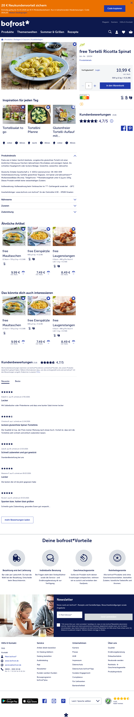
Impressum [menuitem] (77, 659)
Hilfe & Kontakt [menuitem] (126, 22)
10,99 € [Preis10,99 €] (123, 70)
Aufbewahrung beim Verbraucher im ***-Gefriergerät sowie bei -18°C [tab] (37, 186)
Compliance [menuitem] (77, 676)
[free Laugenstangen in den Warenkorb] (72, 273)
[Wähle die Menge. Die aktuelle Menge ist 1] (88, 85)
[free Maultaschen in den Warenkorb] (22, 273)
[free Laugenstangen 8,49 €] (64, 256)
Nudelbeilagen (37, 39)
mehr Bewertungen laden (17, 522)
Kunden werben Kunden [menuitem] (47, 672)
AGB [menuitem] (74, 655)
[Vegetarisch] (131, 98)
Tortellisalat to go (13, 130)
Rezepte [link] (73, 32)
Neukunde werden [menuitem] (115, 659)
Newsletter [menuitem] (41, 668)
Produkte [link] (7, 32)
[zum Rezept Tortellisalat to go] (14, 114)
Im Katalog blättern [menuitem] (45, 651)
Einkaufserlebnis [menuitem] (114, 655)
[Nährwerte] (85, 97)
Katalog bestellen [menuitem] (44, 655)
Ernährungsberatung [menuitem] (116, 651)
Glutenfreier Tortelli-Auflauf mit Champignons (63, 132)
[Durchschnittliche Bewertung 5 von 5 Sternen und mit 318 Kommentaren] (111, 121)
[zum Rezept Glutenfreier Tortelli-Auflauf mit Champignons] (64, 114)
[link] (21, 24)
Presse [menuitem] (75, 651)
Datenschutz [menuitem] (77, 664)
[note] (14, 143)
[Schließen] (132, 2)
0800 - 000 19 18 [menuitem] (10, 668)
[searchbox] (83, 32)
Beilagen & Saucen (21, 39)
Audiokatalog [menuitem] (42, 659)
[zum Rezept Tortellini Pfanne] (39, 114)
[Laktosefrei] (122, 98)
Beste (17, 383)
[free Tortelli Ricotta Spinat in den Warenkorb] (115, 85)
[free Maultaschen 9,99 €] (14, 256)
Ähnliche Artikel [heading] (13, 223)
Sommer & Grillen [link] (52, 32)
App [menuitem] (38, 664)
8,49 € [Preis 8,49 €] (63, 273)
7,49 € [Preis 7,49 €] (39, 273)
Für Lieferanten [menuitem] (78, 680)
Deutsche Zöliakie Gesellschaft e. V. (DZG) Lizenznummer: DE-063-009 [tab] (31, 172)
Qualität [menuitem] (111, 647)
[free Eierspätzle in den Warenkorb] (47, 273)
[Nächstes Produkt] (73, 229)
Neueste (5, 383)
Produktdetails (85, 60)
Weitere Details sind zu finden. (94, 630)
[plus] (95, 85)
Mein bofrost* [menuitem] (9, 655)
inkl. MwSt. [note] (14, 276)
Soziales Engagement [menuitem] (81, 672)
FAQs (38, 374)
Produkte (8, 39)
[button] (114, 8)
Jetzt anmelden (121, 617)
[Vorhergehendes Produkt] (5, 229)
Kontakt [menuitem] (4, 651)
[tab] (116, 32)
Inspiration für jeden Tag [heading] (20, 100)
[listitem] (14, 125)
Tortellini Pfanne (34, 130)
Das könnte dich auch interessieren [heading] (27, 294)
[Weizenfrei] (126, 98)
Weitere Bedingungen (18, 13)
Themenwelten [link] (27, 32)
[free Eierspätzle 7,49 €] (39, 256)
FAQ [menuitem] (3, 647)
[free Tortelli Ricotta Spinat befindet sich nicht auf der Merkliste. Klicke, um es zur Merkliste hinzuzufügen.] (73, 45)
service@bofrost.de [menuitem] (11, 663)
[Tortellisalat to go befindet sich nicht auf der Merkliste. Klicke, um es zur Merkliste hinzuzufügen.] (22, 107)
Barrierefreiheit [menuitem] (78, 685)
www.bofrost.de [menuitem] (10, 659)
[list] (67, 569)
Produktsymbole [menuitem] (115, 671)
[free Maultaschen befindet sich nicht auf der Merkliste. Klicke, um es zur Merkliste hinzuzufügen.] (22, 229)
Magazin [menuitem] (105, 22)
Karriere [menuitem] (114, 22)
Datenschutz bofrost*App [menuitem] (83, 668)
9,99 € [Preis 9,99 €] (13, 273)
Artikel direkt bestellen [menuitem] (46, 647)
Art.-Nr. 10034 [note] (85, 56)
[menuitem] (7, 33)
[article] (39, 119)
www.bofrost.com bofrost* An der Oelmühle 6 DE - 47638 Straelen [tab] (37, 192)
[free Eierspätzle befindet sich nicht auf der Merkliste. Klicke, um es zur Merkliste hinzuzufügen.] (47, 229)
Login (97, 70)
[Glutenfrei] (81, 104)
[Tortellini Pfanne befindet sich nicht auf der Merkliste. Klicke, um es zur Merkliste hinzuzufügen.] (47, 107)
